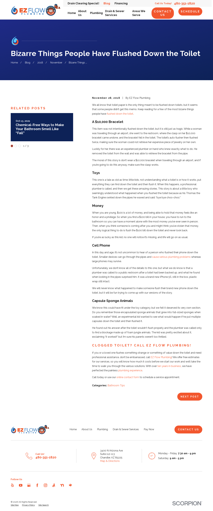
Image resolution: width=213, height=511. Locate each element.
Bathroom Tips (116, 385)
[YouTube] (20, 485)
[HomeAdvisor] (70, 485)
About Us (87, 429)
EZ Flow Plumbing (161, 357)
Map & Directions (110, 461)
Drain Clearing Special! (83, 3)
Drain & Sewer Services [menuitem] (114, 13)
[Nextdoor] (62, 485)
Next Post (190, 396)
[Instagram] (45, 485)
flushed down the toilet (120, 113)
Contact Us (163, 13)
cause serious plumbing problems (171, 256)
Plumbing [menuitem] (96, 13)
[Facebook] (37, 485)
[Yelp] (12, 485)
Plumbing (102, 429)
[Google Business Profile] (29, 485)
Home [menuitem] (72, 13)
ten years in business (169, 366)
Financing (121, 3)
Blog (107, 3)
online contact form (127, 377)
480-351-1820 (184, 3)
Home (73, 429)
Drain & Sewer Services (126, 429)
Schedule (190, 11)
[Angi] (53, 485)
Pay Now (149, 429)
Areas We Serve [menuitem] (138, 13)
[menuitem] (15, 505)
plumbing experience (130, 370)
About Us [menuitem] (82, 13)
